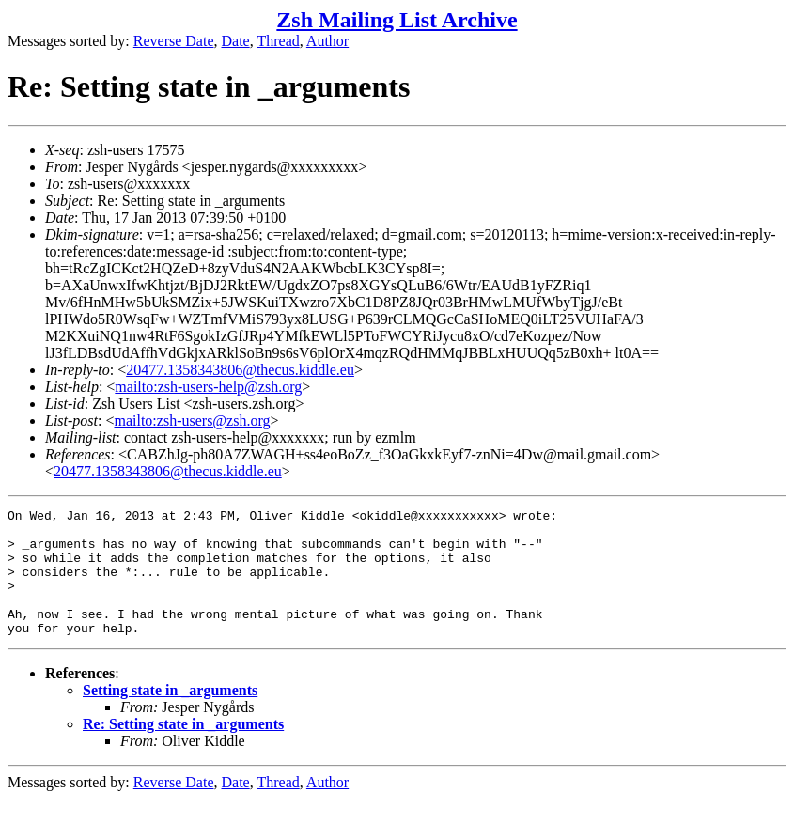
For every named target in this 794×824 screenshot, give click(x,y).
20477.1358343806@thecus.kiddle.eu (240, 370)
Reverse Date (173, 41)
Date (236, 41)
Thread (278, 41)
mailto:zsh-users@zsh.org (192, 420)
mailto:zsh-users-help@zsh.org (208, 387)
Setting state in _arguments (170, 715)
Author (327, 41)
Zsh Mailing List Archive (396, 20)
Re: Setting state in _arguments (183, 749)
